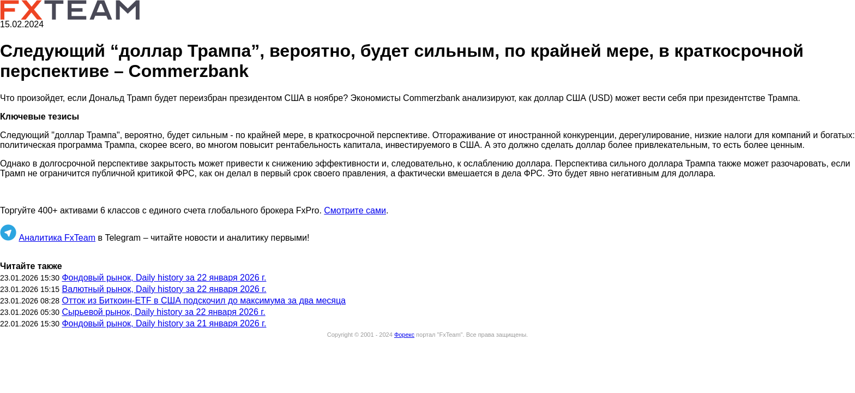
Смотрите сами (355, 210)
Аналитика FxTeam (57, 237)
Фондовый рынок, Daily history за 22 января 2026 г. (164, 277)
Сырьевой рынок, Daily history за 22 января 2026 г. (163, 312)
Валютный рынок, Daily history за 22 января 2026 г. (164, 289)
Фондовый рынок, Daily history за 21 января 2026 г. (164, 323)
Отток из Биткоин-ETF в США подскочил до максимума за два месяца (204, 300)
